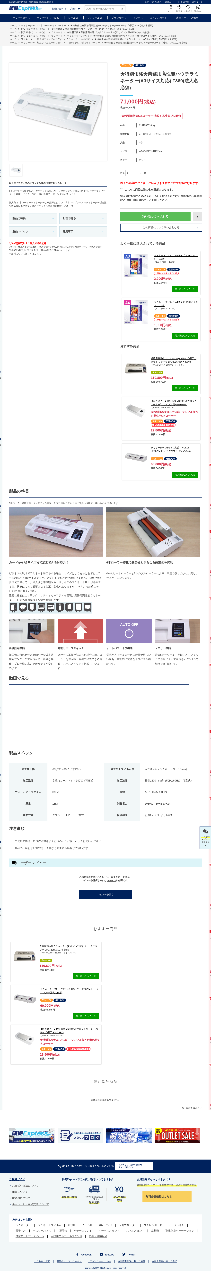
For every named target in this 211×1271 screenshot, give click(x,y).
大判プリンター (128, 1225)
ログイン (111, 880)
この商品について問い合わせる (161, 227)
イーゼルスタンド (109, 1230)
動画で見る (69, 218)
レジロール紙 (94, 17)
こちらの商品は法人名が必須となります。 (147, 189)
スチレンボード (158, 17)
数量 (122, 173)
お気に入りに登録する (197, 216)
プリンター (117, 17)
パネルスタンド (135, 1230)
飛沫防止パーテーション (179, 1230)
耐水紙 (72, 1225)
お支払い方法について (25, 1185)
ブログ (73, 8)
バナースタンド (83, 1230)
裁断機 (155, 1230)
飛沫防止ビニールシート (30, 1236)
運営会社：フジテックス (69, 1261)
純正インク (105, 1225)
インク (136, 17)
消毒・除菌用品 (98, 1236)
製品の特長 (19, 218)
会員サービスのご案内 (153, 2)
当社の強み (57, 8)
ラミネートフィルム (48, 17)
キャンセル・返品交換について (30, 1204)
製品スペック (20, 231)
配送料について (21, 1198)
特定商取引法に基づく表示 (131, 1261)
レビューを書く (105, 894)
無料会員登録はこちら (159, 1196)
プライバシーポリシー (99, 1261)
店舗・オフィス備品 (187, 17)
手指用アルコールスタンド (66, 1236)
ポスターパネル (42, 1230)
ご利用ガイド (169, 2)
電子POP (21, 1230)
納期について (20, 1191)
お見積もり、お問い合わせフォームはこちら (130, 1165)
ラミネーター (20, 17)
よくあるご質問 (183, 2)
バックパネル (176, 1225)
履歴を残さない (194, 1108)
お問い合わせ (197, 2)
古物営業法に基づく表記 (164, 1261)
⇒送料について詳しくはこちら (25, 253)
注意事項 (68, 231)
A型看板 (62, 1230)
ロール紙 (73, 17)
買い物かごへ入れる (155, 216)
